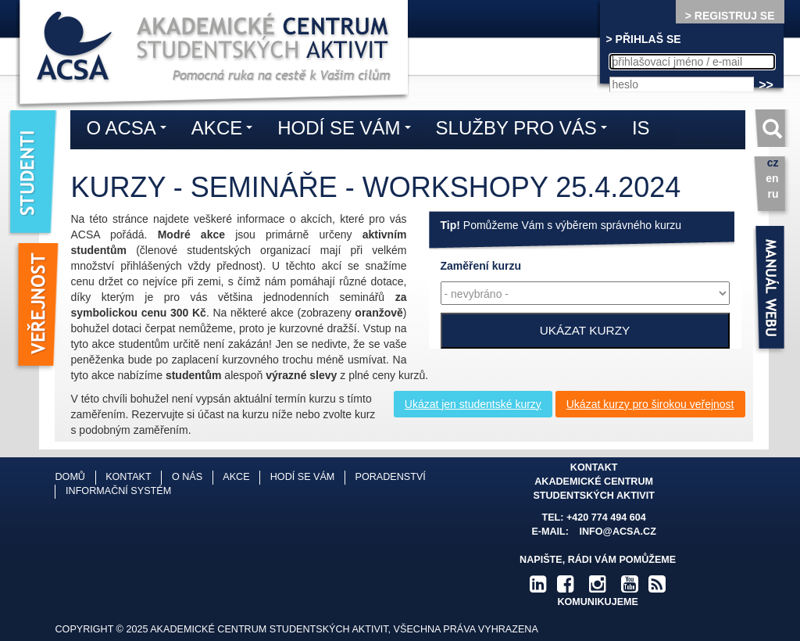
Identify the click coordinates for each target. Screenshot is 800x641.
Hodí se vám (347, 130)
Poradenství (390, 476)
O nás (187, 476)
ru (773, 194)
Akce (225, 130)
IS (641, 127)
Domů (69, 476)
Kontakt (128, 476)
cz (773, 162)
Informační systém (118, 490)
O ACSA (129, 130)
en (772, 178)
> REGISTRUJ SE (730, 15)
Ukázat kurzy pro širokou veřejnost (650, 404)
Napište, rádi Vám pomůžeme (598, 559)
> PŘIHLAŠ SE (643, 39)
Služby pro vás (525, 130)
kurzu (481, 266)
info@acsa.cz (618, 531)
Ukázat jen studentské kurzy (473, 404)
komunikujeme (597, 601)
